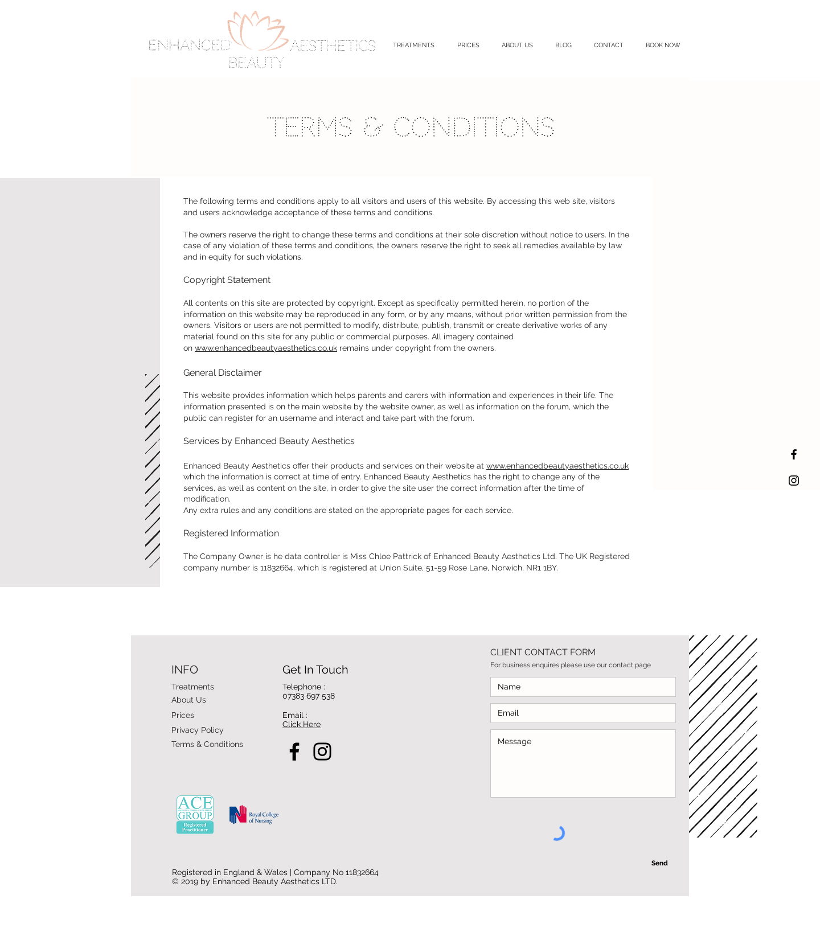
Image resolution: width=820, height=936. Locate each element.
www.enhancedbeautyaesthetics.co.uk (266, 347)
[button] (414, 45)
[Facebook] (294, 751)
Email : (295, 715)
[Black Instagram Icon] (794, 480)
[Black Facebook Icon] (794, 454)
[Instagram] (322, 751)
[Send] (659, 863)
